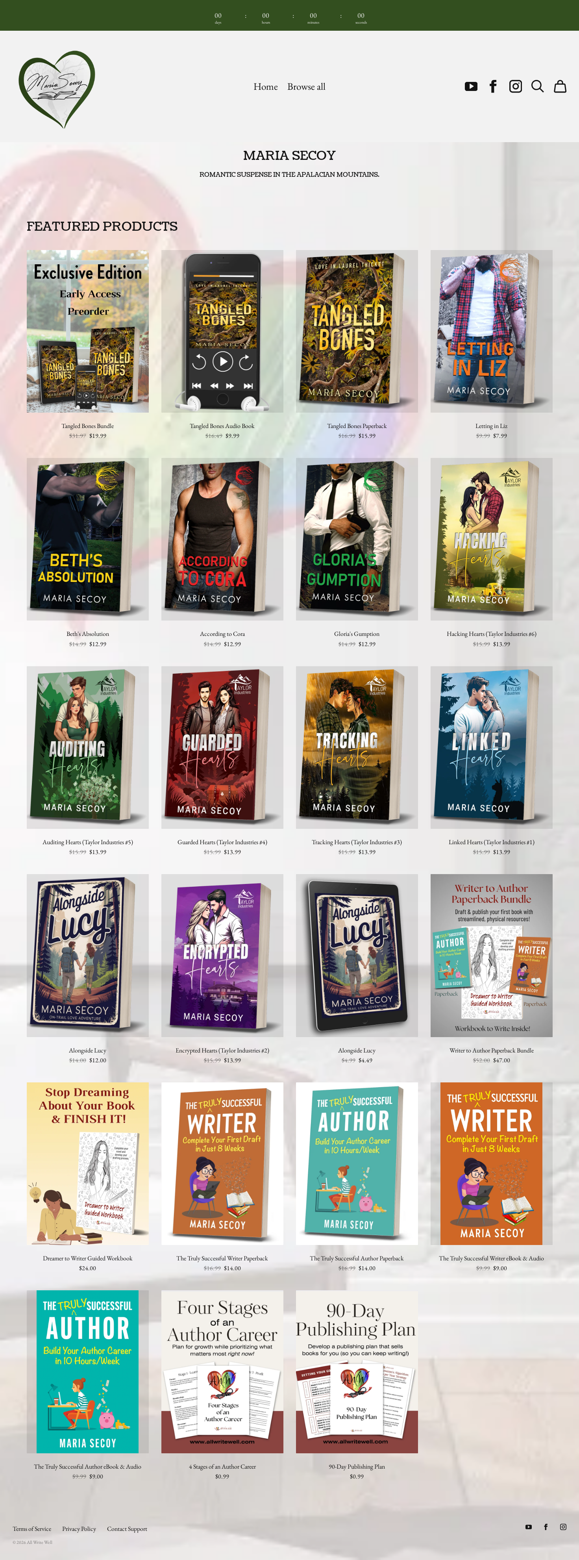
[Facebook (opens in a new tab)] (493, 86)
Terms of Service (32, 1529)
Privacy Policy (79, 1529)
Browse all (306, 86)
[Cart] (560, 86)
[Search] (537, 86)
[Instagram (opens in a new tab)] (515, 86)
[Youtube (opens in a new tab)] (471, 86)
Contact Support (127, 1529)
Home (265, 86)
